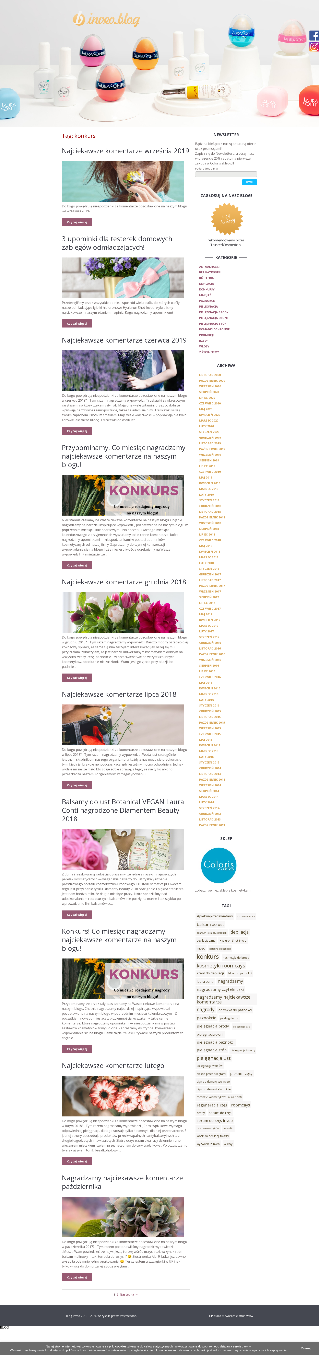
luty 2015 (206, 757)
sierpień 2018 (209, 529)
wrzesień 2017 (210, 591)
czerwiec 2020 (210, 403)
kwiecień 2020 (209, 415)
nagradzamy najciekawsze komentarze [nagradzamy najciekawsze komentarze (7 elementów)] (223, 999)
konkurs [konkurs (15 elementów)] (208, 956)
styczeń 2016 (209, 705)
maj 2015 (205, 740)
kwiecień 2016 (209, 688)
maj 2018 (205, 546)
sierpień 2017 (209, 597)
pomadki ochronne (214, 329)
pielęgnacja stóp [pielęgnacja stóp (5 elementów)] (212, 1049)
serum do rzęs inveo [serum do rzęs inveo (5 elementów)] (215, 1120)
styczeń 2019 (209, 500)
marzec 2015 (208, 751)
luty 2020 (206, 426)
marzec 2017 (208, 626)
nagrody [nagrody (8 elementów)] (205, 1009)
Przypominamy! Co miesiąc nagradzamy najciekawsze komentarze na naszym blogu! (112, 473)
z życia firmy (209, 352)
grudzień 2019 (210, 437)
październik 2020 (212, 380)
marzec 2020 (208, 420)
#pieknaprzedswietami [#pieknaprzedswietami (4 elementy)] (215, 916)
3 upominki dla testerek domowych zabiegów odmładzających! (121, 251)
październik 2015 (212, 722)
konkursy (206, 289)
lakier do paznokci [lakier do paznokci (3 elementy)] (240, 973)
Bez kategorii (210, 272)
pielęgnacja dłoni (213, 318)
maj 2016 (205, 683)
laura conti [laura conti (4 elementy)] (205, 981)
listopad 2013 (210, 819)
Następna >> (129, 1320)
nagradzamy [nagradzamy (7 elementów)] (230, 981)
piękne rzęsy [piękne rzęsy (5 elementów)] (241, 1073)
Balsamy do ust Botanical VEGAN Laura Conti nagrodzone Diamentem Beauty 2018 (123, 835)
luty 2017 (206, 631)
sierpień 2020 (209, 392)
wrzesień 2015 (210, 728)
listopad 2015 (210, 717)
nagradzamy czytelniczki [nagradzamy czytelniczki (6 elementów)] (220, 989)
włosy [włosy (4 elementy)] (228, 1143)
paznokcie (207, 301)
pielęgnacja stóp (212, 323)
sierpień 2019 (209, 460)
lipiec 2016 (207, 671)
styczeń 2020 (209, 432)
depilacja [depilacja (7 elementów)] (240, 932)
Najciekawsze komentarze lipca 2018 (123, 719)
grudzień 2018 (210, 506)
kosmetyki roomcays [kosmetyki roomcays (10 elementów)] (221, 965)
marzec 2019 (208, 489)
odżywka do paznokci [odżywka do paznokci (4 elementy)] (235, 1010)
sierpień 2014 (209, 791)
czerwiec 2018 (210, 540)
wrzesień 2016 (210, 660)
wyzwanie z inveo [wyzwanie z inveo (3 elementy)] (208, 1144)
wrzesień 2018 (210, 523)
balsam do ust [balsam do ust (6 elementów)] (210, 924)
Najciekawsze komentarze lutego (117, 1091)
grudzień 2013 (210, 814)
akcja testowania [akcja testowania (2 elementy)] (246, 916)
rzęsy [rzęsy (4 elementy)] (201, 1113)
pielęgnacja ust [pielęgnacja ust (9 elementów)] (214, 1058)
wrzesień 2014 (210, 785)
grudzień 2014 (210, 768)
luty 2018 (206, 563)
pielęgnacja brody (213, 312)
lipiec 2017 (207, 603)
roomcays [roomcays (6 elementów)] (240, 1105)
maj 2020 (205, 409)
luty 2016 (206, 700)
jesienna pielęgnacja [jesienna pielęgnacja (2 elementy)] (220, 948)
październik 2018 (212, 517)
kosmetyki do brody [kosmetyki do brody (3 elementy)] (236, 958)
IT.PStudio (214, 1341)
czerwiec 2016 (210, 677)
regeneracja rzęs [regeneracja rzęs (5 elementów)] (212, 1104)
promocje (206, 335)
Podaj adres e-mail (206, 168)
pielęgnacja (208, 306)
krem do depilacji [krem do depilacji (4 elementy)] (210, 973)
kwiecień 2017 (209, 620)
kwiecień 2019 (209, 483)
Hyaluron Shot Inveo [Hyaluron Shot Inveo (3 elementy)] (233, 940)
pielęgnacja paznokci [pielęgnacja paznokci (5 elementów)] (216, 1042)
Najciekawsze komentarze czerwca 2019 (120, 353)
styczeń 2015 (209, 762)
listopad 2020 (210, 375)
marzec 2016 (208, 694)
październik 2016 (212, 654)
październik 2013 (212, 825)
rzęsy (203, 341)
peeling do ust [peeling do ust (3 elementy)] (229, 1018)
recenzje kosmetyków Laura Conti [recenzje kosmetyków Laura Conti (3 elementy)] (219, 1097)
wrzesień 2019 (210, 455)
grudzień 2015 (210, 711)
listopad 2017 (210, 580)
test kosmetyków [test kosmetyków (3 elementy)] (208, 1128)
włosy (204, 346)
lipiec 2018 (207, 534)
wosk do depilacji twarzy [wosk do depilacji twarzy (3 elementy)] (213, 1136)
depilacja (206, 284)
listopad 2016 (210, 648)
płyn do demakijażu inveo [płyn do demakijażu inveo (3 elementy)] (213, 1081)
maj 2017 (205, 614)
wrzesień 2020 (210, 386)
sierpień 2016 (209, 665)
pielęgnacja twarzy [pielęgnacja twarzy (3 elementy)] (243, 1050)
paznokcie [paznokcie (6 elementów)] (206, 1018)
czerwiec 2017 (210, 608)
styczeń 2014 (209, 808)
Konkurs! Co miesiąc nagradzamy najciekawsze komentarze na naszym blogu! (124, 965)
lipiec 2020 (207, 398)
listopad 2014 (210, 774)
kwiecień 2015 (209, 745)
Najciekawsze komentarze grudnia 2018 (119, 603)
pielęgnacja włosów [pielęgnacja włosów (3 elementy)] (210, 1066)
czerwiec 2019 (210, 472)
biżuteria (206, 278)
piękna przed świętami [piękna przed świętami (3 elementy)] (211, 1074)
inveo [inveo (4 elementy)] (201, 948)
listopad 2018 (210, 512)
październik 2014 (212, 779)
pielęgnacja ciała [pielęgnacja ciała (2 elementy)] (241, 1026)
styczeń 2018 (209, 569)
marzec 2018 (208, 557)
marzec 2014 (208, 797)
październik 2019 (212, 449)
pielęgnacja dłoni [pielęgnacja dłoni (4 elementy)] (210, 1034)
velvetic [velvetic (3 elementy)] (228, 1128)
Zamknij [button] (306, 1348)
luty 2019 (206, 494)
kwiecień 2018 (209, 551)
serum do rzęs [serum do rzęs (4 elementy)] (220, 1113)
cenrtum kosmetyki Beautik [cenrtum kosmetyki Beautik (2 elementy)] (211, 932)
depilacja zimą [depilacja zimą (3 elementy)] (206, 940)
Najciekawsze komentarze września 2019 (121, 155)
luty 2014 (206, 802)
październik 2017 (212, 586)
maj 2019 (205, 477)
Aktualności (209, 266)
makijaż (205, 295)
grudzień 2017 (210, 574)
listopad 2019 (210, 443)
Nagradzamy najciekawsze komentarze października (106, 1207)
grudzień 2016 (210, 643)
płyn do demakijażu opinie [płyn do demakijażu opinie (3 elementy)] (214, 1089)
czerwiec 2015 (210, 734)
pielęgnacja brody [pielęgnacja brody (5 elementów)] (213, 1026)
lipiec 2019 (207, 466)
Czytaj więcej (77, 231)
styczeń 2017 (209, 637)
